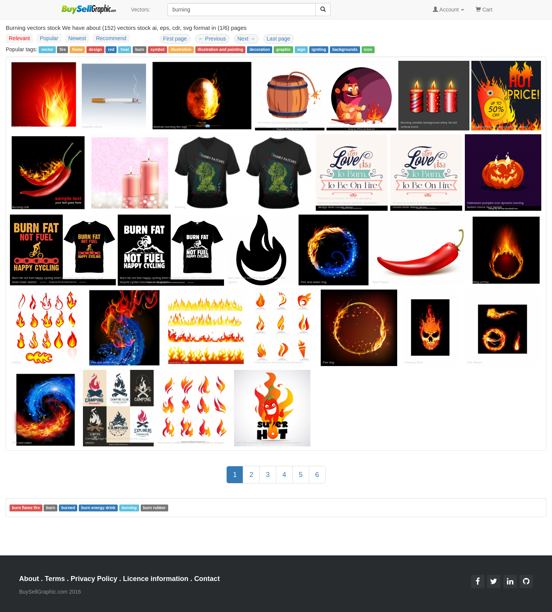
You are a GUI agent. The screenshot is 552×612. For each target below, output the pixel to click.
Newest (77, 38)
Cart (484, 9)
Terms (55, 579)
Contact (207, 579)
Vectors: (140, 10)
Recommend (111, 38)
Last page (279, 39)
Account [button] (448, 10)
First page (175, 39)
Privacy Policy (94, 579)
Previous (212, 39)
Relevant (19, 38)
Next (246, 39)
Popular (49, 38)
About (29, 579)
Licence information (155, 579)
